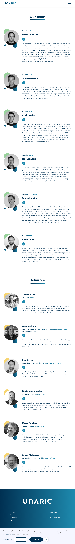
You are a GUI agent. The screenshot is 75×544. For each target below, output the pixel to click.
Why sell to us (15, 515)
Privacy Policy (8, 535)
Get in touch (55, 518)
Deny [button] (21, 539)
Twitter (53, 515)
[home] (10, 3)
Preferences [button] (7, 539)
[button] (69, 3)
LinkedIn (53, 512)
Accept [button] (36, 539)
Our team (13, 518)
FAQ (11, 520)
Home (12, 512)
